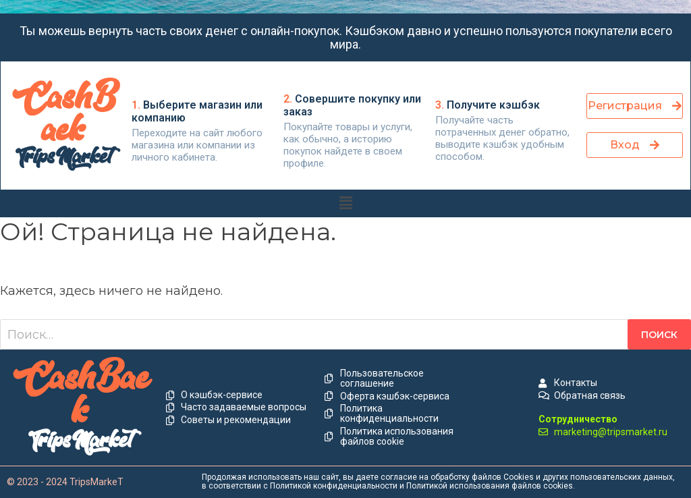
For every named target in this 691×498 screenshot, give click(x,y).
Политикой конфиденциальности (333, 486)
